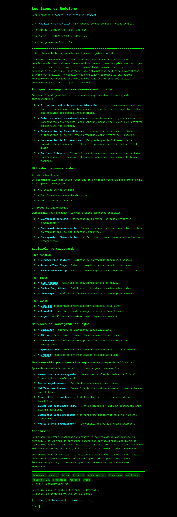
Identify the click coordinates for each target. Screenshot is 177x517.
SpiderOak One (50, 350)
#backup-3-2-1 (41, 480)
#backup (53, 475)
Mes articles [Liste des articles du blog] (62, 24)
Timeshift (47, 311)
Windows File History (55, 260)
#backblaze (59, 480)
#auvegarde (39, 475)
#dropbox (74, 480)
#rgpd (86, 480)
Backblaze (47, 330)
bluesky (40, 500)
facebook (57, 500)
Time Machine (49, 283)
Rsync (44, 316)
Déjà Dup (46, 306)
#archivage (132, 475)
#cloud (66, 475)
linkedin (76, 500)
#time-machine (96, 475)
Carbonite (47, 340)
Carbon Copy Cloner (54, 288)
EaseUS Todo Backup (54, 270)
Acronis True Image (54, 265)
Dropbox (46, 355)
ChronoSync (48, 293)
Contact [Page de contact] (91, 15)
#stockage (79, 475)
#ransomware (115, 475)
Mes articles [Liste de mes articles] (75, 15)
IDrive (45, 335)
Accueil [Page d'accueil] (60, 15)
